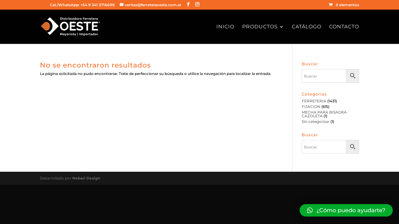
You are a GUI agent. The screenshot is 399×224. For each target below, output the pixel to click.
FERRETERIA (314, 101)
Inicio (225, 27)
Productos (260, 27)
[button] (346, 210)
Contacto (344, 27)
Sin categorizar (315, 121)
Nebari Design (86, 178)
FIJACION (311, 106)
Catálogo (306, 27)
